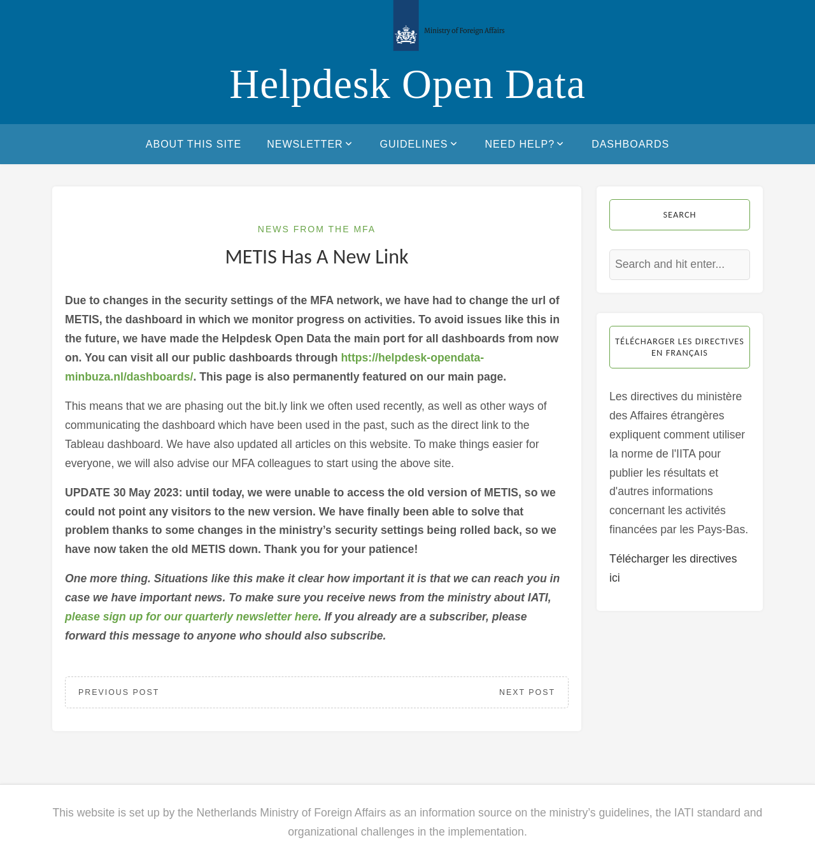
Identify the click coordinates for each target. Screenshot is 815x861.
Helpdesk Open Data (407, 84)
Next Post (527, 692)
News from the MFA (317, 229)
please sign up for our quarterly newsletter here (191, 616)
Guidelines (420, 144)
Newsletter (310, 144)
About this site (193, 144)
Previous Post (118, 692)
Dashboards (630, 144)
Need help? (526, 144)
